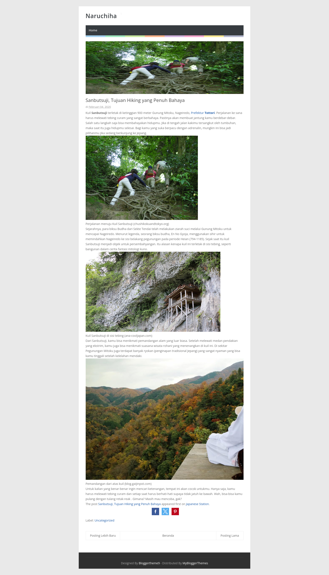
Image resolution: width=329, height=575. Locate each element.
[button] (155, 511)
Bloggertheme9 (149, 563)
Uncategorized (104, 520)
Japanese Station (197, 504)
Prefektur (203, 113)
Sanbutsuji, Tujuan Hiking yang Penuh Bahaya (129, 504)
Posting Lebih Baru (103, 536)
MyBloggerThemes (195, 563)
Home (93, 30)
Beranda (168, 536)
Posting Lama (230, 536)
